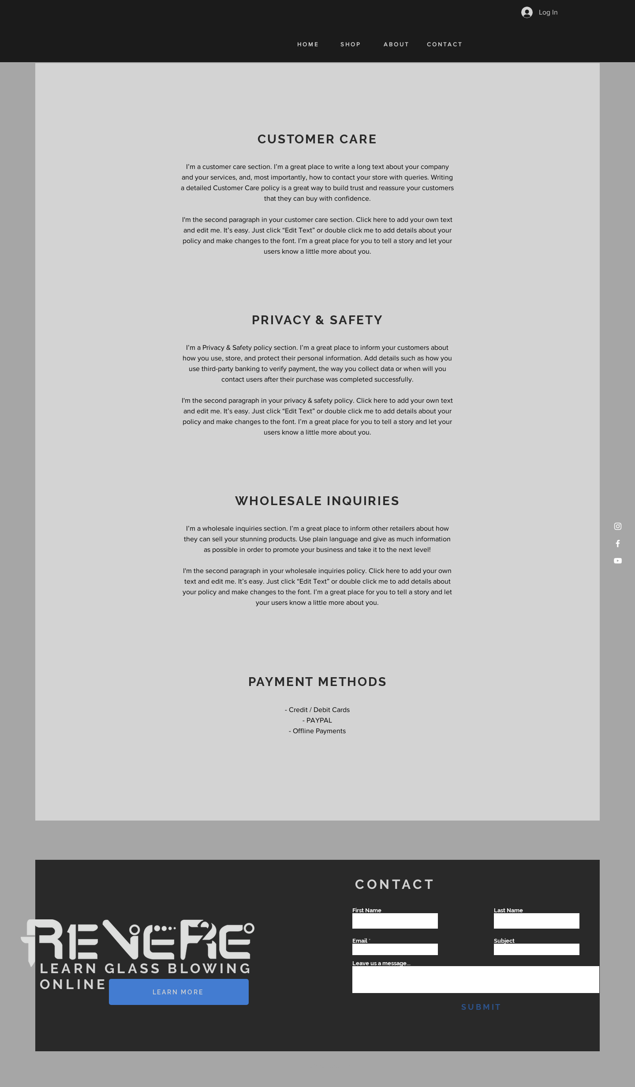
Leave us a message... (381, 963)
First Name (366, 910)
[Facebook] (618, 543)
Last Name (508, 910)
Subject (504, 941)
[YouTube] (618, 561)
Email (359, 941)
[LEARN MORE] (179, 992)
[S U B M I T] (480, 1007)
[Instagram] (618, 526)
